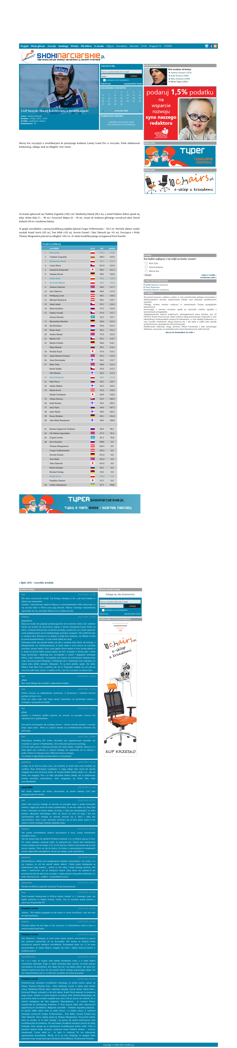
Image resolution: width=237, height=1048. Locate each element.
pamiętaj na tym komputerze (117, 80)
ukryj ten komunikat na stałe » (180, 332)
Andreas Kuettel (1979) (181, 72)
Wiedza (74, 46)
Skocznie (134, 46)
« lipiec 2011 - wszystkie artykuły (36, 582)
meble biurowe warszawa (156, 284)
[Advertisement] (118, 21)
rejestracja (106, 83)
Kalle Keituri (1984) (180, 75)
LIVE (144, 46)
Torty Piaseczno (152, 287)
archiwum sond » (208, 277)
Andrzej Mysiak (34, 116)
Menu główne (38, 46)
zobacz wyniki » (209, 275)
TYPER (168, 46)
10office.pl (129, 1044)
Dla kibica (86, 46)
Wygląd (24, 46)
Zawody (52, 46)
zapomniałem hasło (133, 83)
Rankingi (63, 46)
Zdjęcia (110, 46)
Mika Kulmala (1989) (180, 78)
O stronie (99, 46)
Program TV (155, 46)
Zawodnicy (121, 46)
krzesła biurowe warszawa (157, 289)
